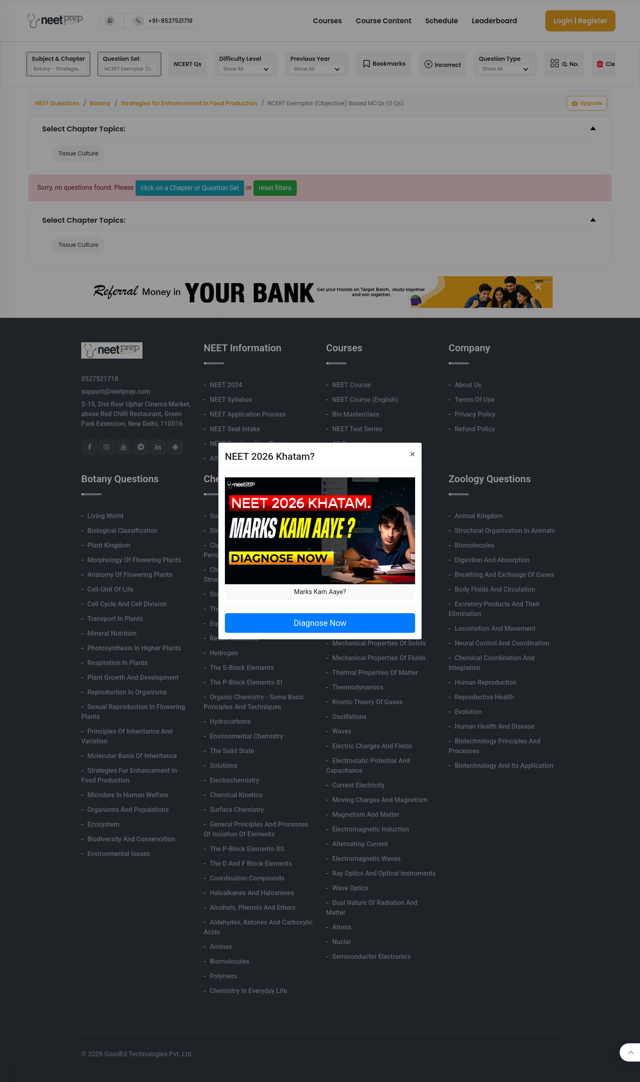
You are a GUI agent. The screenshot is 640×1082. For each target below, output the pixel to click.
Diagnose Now (319, 623)
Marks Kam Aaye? (320, 592)
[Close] (412, 454)
